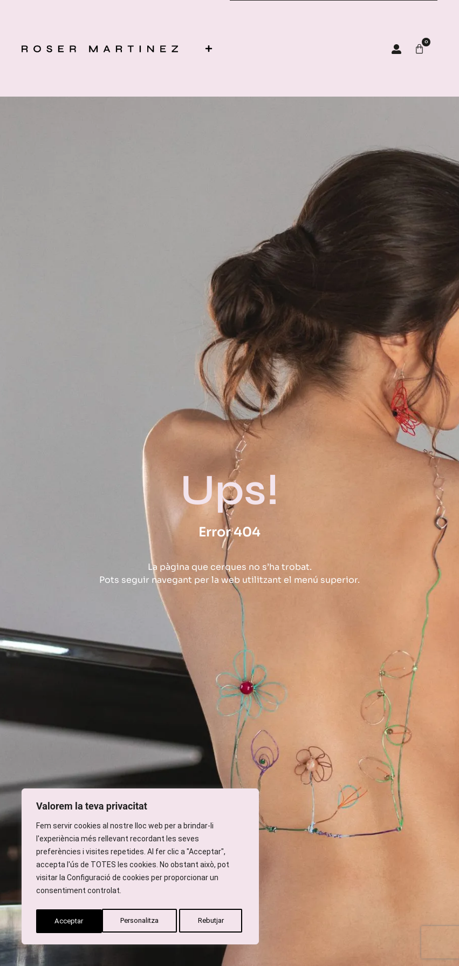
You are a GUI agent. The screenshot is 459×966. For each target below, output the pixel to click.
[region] (140, 868)
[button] (208, 48)
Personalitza (74, 921)
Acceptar (212, 921)
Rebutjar (146, 921)
